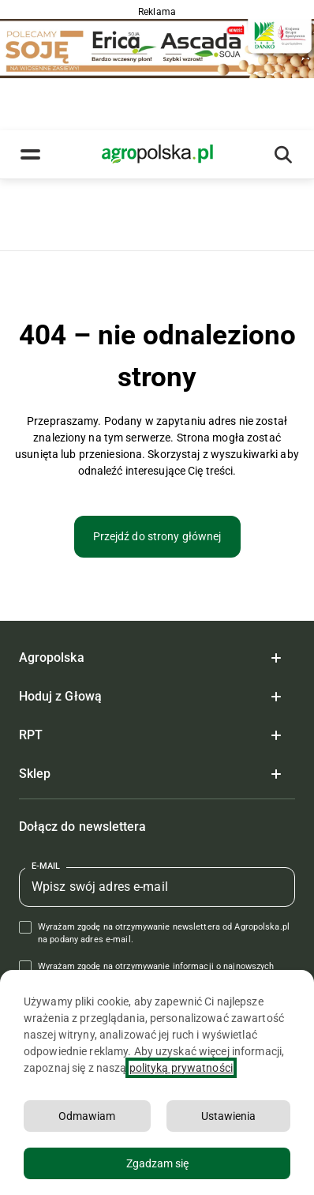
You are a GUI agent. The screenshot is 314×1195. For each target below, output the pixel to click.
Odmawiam (86, 1116)
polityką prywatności (181, 1068)
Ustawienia (228, 1116)
